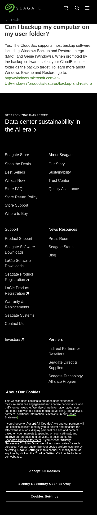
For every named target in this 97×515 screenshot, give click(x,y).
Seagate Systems (20, 315)
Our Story (57, 164)
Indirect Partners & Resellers (64, 351)
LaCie (15, 20)
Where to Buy (17, 214)
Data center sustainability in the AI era (42, 125)
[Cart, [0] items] (66, 8)
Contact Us (15, 324)
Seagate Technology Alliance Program (65, 378)
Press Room (59, 239)
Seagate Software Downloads (20, 249)
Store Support (17, 205)
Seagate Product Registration (19, 277)
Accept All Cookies (44, 471)
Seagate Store (17, 155)
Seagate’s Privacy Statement (23, 440)
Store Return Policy (22, 197)
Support (12, 229)
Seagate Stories (62, 247)
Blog (52, 255)
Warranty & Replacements (17, 304)
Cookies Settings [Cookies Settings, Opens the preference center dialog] (44, 496)
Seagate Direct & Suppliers (62, 365)
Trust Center (59, 181)
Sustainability (60, 172)
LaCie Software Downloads (18, 263)
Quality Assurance (64, 189)
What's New (15, 181)
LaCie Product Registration (17, 290)
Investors (14, 339)
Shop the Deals (19, 164)
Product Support (19, 239)
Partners (56, 339)
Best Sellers (15, 172)
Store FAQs (15, 189)
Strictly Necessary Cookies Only (44, 483)
